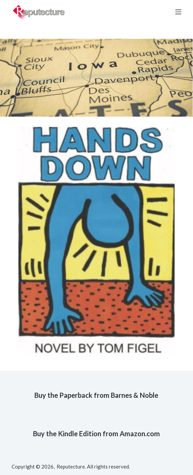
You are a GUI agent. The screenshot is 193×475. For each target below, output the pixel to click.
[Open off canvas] (178, 12)
